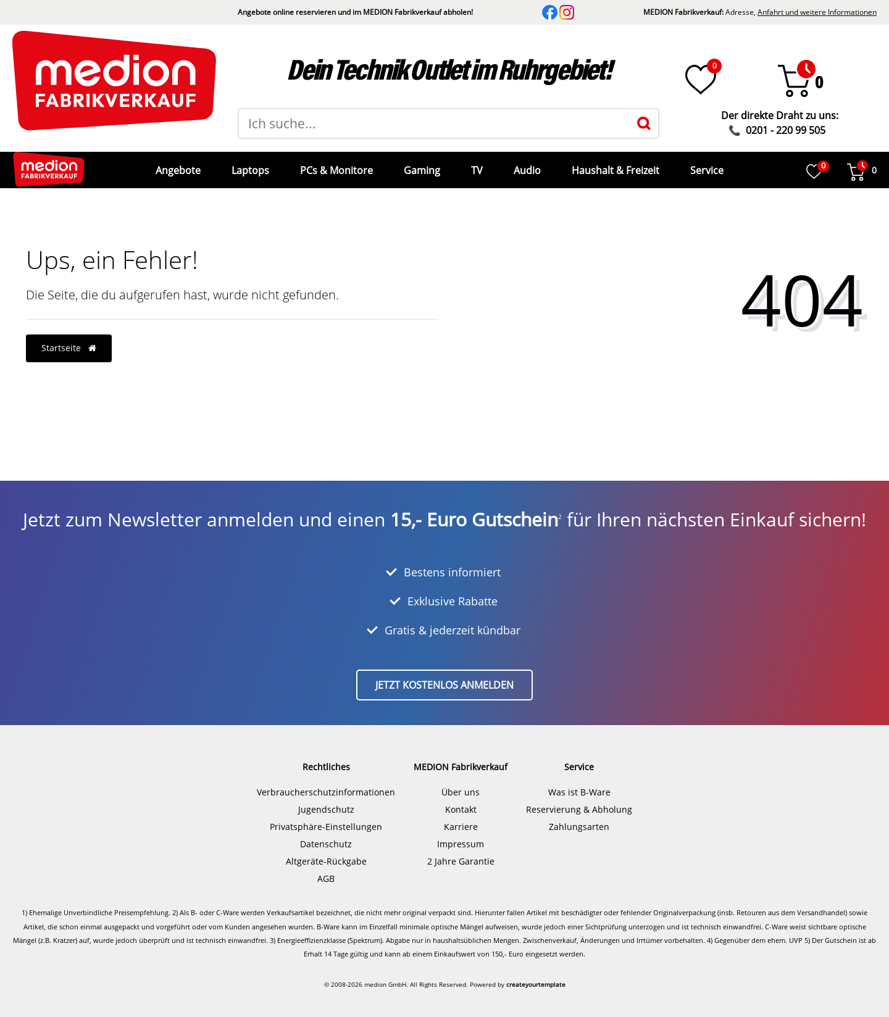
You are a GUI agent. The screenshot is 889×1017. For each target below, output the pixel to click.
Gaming (421, 165)
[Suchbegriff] (434, 123)
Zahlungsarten (579, 817)
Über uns (460, 783)
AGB (326, 869)
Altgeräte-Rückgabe (326, 852)
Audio (526, 165)
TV (476, 165)
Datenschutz (326, 835)
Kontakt (461, 800)
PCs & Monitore (335, 165)
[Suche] (644, 123)
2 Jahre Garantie (461, 852)
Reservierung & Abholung (579, 800)
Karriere (461, 817)
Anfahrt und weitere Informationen (817, 12)
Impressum (460, 835)
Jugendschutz (326, 800)
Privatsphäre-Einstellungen (326, 817)
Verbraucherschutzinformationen (326, 783)
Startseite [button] (68, 338)
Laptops (249, 165)
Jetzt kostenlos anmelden (444, 676)
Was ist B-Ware (579, 783)
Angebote (176, 165)
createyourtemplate (536, 975)
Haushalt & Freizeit (614, 165)
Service (705, 165)
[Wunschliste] (700, 79)
